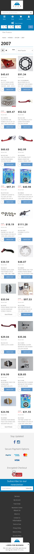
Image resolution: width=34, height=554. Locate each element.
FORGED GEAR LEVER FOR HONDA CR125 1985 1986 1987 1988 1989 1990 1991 (7, 272)
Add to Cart (9, 89)
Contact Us (17, 518)
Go (31, 27)
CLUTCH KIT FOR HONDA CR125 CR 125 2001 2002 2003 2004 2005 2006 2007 (8, 122)
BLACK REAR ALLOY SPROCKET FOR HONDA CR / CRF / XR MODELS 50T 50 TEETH (25, 85)
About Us (17, 514)
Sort (13, 49)
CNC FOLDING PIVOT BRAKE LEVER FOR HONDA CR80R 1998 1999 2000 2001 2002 (24, 160)
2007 (22, 37)
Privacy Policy (17, 528)
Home (4, 37)
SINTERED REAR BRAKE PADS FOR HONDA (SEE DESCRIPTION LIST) (8, 421)
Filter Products (7, 32)
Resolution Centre (17, 508)
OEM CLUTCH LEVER (7, 345)
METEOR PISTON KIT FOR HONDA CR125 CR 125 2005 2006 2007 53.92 (25, 310)
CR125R (17, 37)
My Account (17, 500)
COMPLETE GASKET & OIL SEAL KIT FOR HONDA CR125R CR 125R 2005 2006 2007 (7, 197)
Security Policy (17, 536)
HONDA (10, 37)
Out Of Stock (8, 314)
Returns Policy (17, 532)
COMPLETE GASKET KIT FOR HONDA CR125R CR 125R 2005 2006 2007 (25, 196)
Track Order (17, 504)
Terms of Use (17, 524)
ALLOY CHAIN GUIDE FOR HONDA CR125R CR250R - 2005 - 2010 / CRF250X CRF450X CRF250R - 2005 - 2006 (8, 86)
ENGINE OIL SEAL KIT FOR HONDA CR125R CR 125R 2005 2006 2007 (8, 234)
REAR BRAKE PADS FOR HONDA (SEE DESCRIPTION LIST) (8, 384)
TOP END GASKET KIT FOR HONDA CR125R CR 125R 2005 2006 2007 (25, 421)
